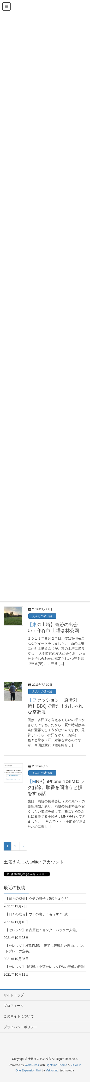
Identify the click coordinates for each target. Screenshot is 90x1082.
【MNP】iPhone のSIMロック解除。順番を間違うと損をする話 (56, 787)
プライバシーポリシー (20, 1027)
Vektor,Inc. (52, 1070)
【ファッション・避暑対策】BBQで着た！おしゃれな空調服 (55, 706)
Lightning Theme (56, 1065)
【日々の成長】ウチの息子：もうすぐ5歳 (36, 914)
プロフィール (14, 1006)
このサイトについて (19, 1016)
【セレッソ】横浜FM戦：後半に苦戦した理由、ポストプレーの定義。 (44, 948)
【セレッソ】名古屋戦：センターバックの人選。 (42, 930)
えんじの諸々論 (42, 616)
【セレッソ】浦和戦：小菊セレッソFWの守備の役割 (44, 967)
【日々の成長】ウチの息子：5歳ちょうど (36, 898)
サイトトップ (14, 995)
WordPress (32, 1065)
